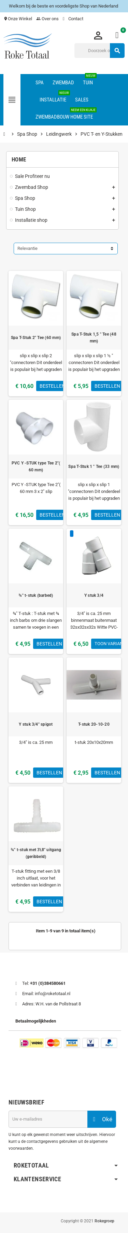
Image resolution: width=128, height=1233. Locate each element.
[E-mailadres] (48, 1119)
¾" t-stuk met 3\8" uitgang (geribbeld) (36, 853)
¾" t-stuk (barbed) (35, 595)
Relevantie (27, 248)
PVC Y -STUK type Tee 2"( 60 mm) (36, 466)
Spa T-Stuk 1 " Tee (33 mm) (93, 466)
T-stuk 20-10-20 (94, 724)
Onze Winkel (17, 18)
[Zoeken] (99, 50)
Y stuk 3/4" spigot (36, 724)
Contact (73, 18)
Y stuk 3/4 (93, 595)
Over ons (47, 18)
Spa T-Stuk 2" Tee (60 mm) (36, 337)
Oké (101, 1119)
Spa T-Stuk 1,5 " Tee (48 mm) (93, 337)
